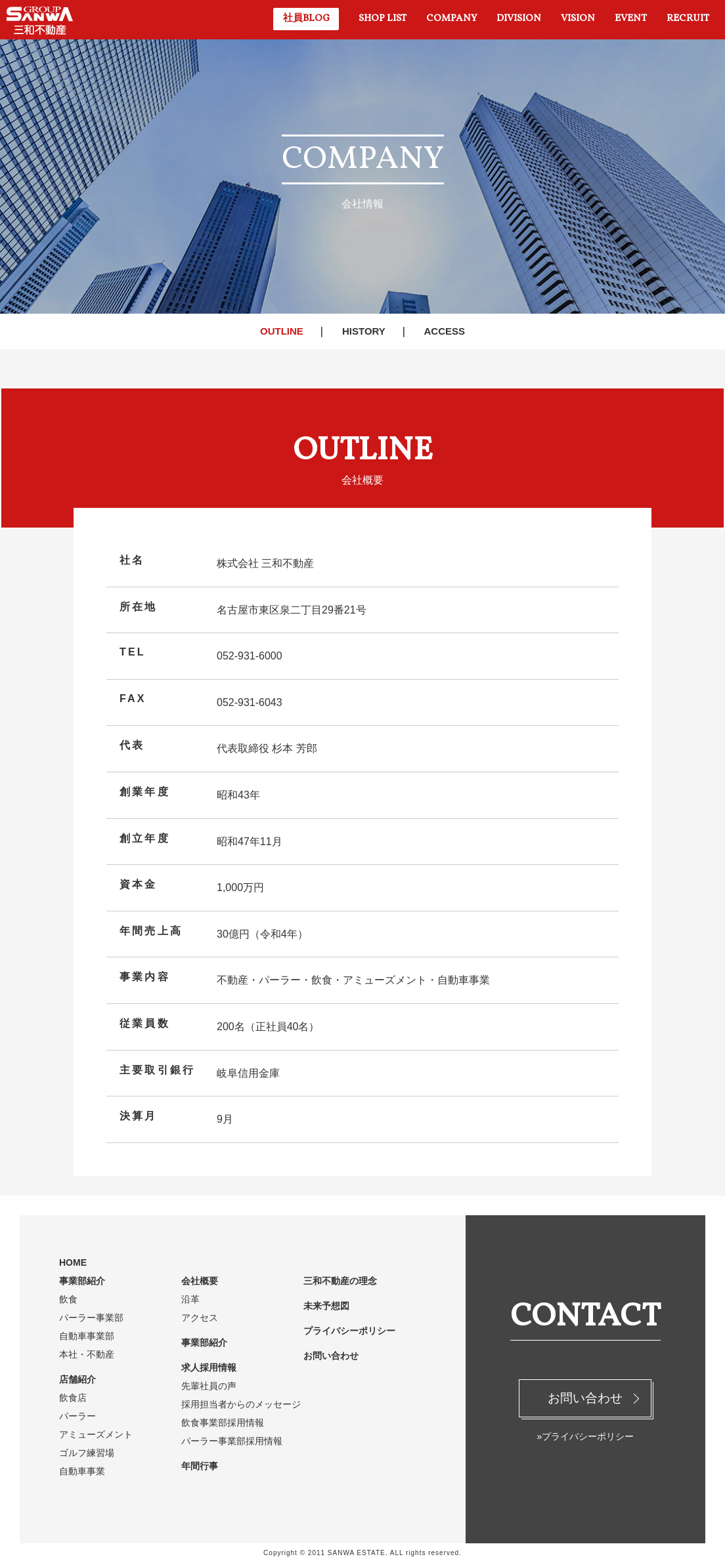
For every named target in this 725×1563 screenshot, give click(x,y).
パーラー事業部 (91, 1317)
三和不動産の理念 (340, 1281)
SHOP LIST (382, 19)
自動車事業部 (86, 1336)
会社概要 (199, 1281)
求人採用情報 (208, 1367)
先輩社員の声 (208, 1386)
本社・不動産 (86, 1354)
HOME (73, 1262)
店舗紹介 (77, 1379)
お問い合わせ (585, 1398)
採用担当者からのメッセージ (241, 1404)
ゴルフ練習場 (86, 1453)
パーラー (77, 1416)
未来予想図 (326, 1306)
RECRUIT (688, 19)
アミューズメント (96, 1434)
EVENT (631, 19)
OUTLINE (281, 331)
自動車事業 (82, 1471)
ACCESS (444, 331)
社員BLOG (306, 19)
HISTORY (363, 331)
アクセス (199, 1317)
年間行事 (199, 1466)
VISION (578, 19)
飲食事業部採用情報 (222, 1422)
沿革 (190, 1299)
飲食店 (73, 1397)
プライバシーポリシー (349, 1330)
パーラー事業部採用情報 (231, 1441)
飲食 (68, 1299)
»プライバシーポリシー (585, 1436)
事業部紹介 (82, 1281)
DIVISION (518, 19)
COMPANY (451, 19)
